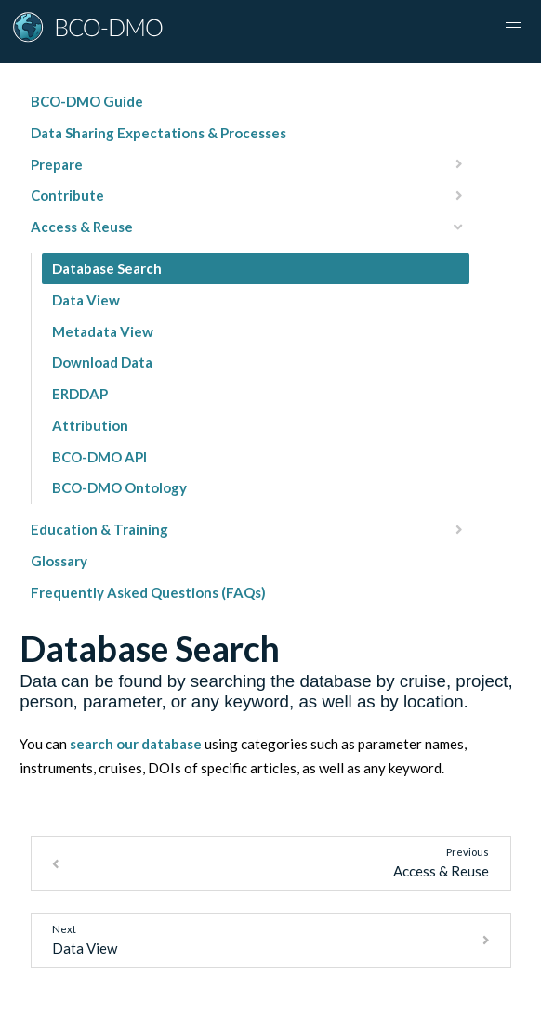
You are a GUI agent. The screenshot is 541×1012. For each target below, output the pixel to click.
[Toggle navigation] (513, 28)
